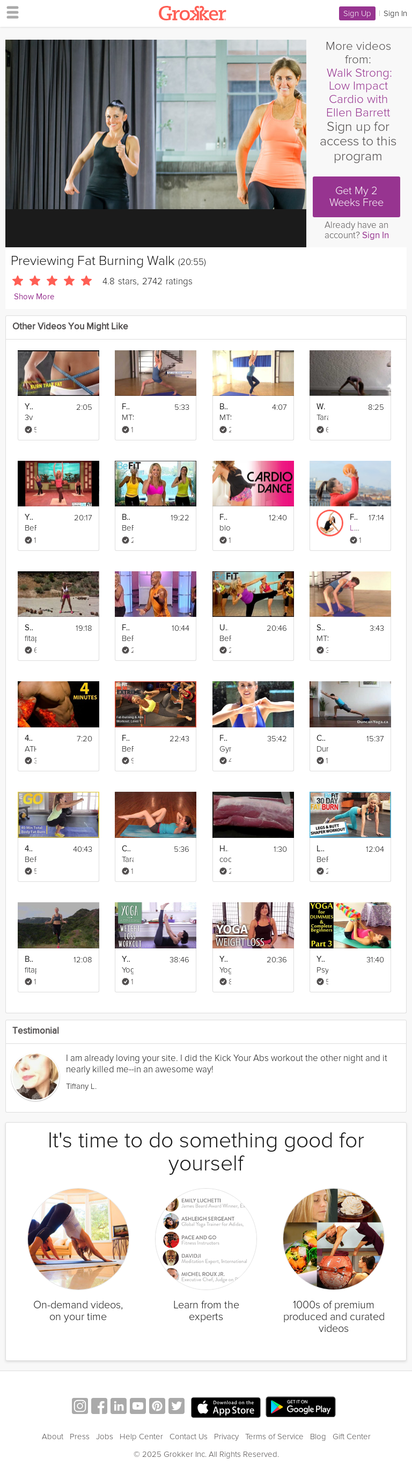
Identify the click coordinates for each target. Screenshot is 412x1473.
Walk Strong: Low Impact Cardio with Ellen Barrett (359, 92)
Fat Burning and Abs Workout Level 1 (126, 738)
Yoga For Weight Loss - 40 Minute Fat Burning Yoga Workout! (126, 959)
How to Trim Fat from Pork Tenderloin (223, 849)
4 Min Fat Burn (29, 738)
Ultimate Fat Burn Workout (223, 628)
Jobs (104, 1436)
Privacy (226, 1436)
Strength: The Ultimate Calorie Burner (321, 628)
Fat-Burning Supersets (354, 517)
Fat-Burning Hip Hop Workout (126, 628)
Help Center (141, 1436)
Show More (34, 297)
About (52, 1436)
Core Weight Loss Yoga (126, 849)
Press (80, 1436)
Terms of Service (274, 1436)
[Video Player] (155, 124)
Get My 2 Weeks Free (356, 197)
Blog (318, 1436)
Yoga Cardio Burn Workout (29, 517)
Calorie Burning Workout (321, 738)
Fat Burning (126, 407)
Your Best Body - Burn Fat (29, 407)
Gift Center (352, 1436)
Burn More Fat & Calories (223, 407)
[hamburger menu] (9, 11)
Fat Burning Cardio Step (223, 738)
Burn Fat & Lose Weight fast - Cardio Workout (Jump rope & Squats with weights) (29, 959)
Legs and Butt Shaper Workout (321, 849)
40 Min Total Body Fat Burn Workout (29, 849)
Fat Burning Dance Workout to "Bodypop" (223, 517)
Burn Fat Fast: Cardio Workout (126, 517)
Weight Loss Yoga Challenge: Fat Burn (321, 407)
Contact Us (189, 1436)
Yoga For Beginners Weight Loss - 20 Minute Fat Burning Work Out (223, 959)
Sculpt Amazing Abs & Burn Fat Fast (29, 628)
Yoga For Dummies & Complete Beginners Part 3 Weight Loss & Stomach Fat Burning (321, 959)
